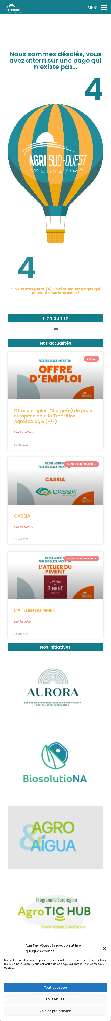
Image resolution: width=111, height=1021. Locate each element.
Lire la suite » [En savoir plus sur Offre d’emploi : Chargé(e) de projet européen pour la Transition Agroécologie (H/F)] (23, 432)
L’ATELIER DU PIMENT (36, 610)
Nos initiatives (55, 647)
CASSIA (22, 516)
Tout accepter (55, 987)
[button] (104, 948)
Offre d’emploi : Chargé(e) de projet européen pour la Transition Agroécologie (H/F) (54, 416)
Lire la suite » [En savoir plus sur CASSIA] (23, 527)
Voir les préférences (55, 1011)
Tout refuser (56, 999)
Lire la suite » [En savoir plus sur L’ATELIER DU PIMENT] (23, 621)
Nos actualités (55, 343)
